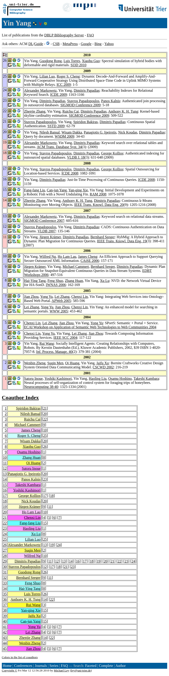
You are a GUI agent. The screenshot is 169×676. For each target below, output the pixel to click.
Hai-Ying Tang (35, 281)
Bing (97, 44)
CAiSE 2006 (90, 261)
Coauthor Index (20, 397)
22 (45, 419)
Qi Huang (72, 363)
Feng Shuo (55, 281)
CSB (56, 44)
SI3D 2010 (78, 65)
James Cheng (87, 256)
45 (5, 649)
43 (5, 638)
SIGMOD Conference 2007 (44, 221)
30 (5, 567)
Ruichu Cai (70, 111)
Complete (106, 666)
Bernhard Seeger (103, 237)
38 (5, 610)
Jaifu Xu (102, 363)
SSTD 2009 (55, 126)
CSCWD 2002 (103, 367)
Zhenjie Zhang (34, 111)
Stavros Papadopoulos (83, 101)
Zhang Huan (74, 281)
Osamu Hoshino (120, 378)
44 (5, 643)
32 (5, 578)
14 (5, 479)
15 (5, 485)
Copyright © (9, 670)
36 (5, 599)
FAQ (90, 35)
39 (5, 616)
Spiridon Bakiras (85, 122)
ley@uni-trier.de (81, 670)
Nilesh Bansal (49, 132)
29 (5, 561)
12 (5, 468)
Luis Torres (72, 61)
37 (5, 605)
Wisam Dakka (71, 132)
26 (45, 446)
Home (7, 666)
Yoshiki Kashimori (58, 378)
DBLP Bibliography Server (64, 35)
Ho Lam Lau (67, 256)
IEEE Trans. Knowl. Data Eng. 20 (99, 205)
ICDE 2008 (69, 173)
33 (5, 583)
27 (5, 550)
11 (5, 463)
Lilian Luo (47, 76)
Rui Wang (46, 343)
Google (86, 44)
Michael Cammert (76, 266)
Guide (38, 44)
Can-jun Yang (57, 190)
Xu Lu (104, 281)
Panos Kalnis (110, 101)
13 (5, 474)
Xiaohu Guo (91, 61)
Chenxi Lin (79, 297)
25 (45, 436)
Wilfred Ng (47, 256)
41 (5, 627)
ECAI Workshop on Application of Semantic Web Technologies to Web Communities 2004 (90, 327)
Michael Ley (61, 670)
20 (45, 414)
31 (5, 572)
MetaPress (70, 44)
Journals (41, 666)
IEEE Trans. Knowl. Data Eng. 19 (122, 241)
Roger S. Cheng (68, 76)
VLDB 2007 (47, 231)
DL (30, 44)
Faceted (90, 666)
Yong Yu (46, 297)
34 (5, 588)
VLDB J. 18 (76, 157)
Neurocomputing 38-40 (41, 387)
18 (52, 496)
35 (5, 594)
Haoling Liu (97, 378)
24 (5, 534)
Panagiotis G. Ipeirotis (100, 132)
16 (5, 490)
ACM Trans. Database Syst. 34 (59, 147)
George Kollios (112, 153)
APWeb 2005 (61, 301)
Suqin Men (55, 363)
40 (5, 621)
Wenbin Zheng (34, 363)
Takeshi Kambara (146, 378)
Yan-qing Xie (78, 190)
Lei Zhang (61, 297)
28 (5, 556)
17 (5, 496)
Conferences (23, 666)
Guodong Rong (50, 61)
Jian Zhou (31, 297)
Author (120, 666)
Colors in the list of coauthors (20, 657)
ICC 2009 (63, 84)
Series (53, 666)
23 (45, 479)
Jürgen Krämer (50, 237)
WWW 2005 (58, 311)
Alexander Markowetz (40, 90)
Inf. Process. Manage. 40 (54, 352)
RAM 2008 (98, 194)
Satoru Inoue (33, 378)
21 (45, 408)
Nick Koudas (127, 132)
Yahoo (109, 44)
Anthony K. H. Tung (123, 111)
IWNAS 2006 (56, 285)
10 (45, 430)
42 (5, 632)
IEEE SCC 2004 (65, 337)
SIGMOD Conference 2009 (80, 105)
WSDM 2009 (64, 136)
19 (5, 507)
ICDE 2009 (58, 94)
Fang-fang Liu (34, 190)
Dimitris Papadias (87, 90)
